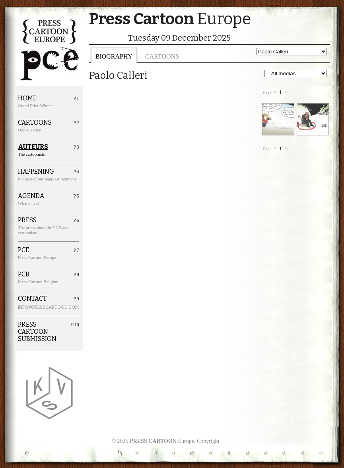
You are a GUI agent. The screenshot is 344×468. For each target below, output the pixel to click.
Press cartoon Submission (37, 332)
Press (27, 220)
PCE (23, 250)
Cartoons (162, 56)
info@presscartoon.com (39, 307)
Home (27, 98)
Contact (32, 298)
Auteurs (33, 147)
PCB (23, 274)
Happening (36, 171)
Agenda (31, 196)
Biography (113, 56)
